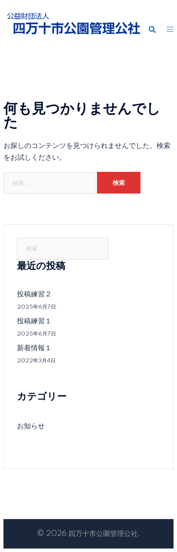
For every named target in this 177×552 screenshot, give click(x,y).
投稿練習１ (34, 321)
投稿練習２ (34, 294)
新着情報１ (34, 348)
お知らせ (31, 426)
